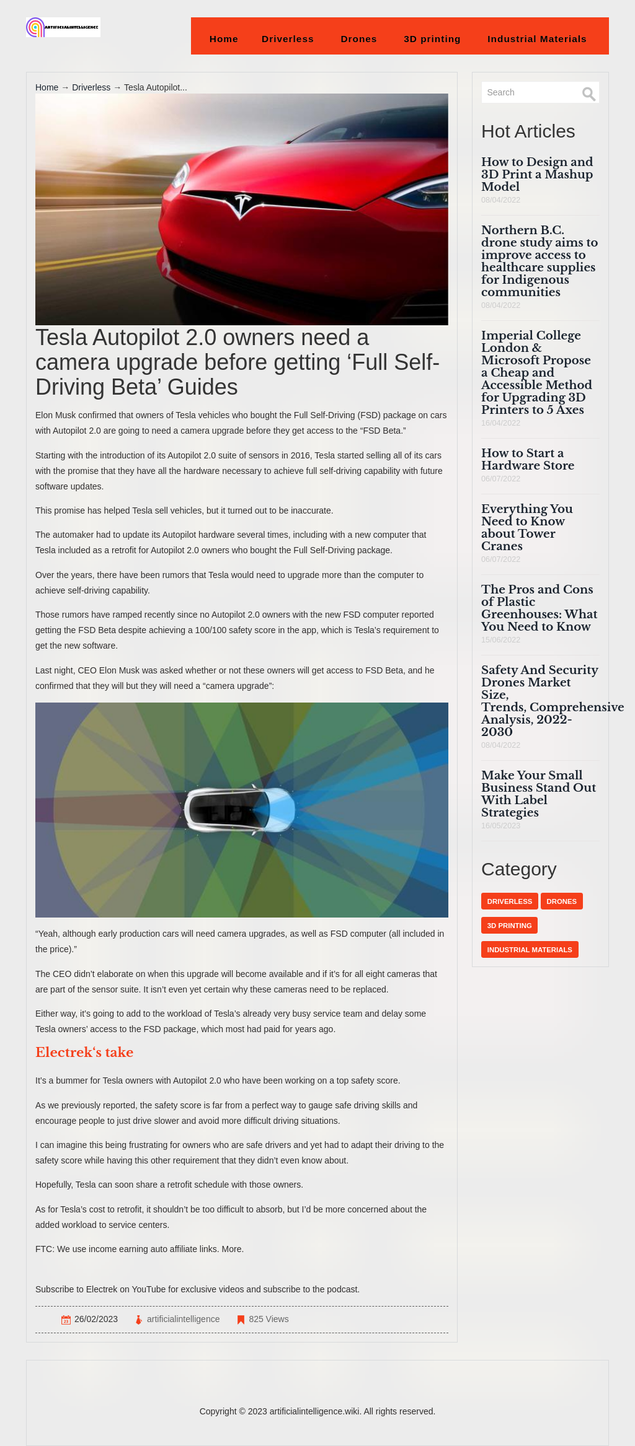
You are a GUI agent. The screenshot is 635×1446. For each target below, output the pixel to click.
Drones (359, 38)
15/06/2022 (500, 640)
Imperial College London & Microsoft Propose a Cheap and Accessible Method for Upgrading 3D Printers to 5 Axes (536, 372)
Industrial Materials (537, 38)
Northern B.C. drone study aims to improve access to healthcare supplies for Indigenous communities (539, 261)
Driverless (288, 38)
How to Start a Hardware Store (527, 459)
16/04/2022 (500, 423)
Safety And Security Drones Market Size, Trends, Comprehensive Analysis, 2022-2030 (552, 701)
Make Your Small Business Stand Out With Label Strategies (538, 794)
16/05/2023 (500, 826)
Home (224, 38)
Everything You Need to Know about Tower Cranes (527, 527)
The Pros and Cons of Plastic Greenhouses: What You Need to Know (539, 608)
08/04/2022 (500, 200)
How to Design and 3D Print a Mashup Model (537, 174)
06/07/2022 (500, 479)
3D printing (432, 38)
